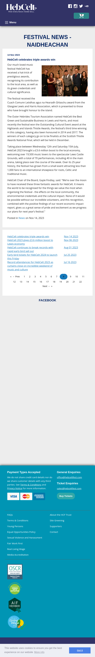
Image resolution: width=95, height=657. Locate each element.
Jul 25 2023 (70, 255)
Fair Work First (15, 543)
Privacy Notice (14, 488)
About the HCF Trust (60, 514)
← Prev (16, 276)
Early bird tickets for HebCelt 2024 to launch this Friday (32, 256)
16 (41, 281)
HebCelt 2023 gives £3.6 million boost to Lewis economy (30, 242)
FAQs (10, 514)
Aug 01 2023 (71, 247)
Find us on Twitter (81, 6)
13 (21, 281)
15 (34, 281)
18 (54, 281)
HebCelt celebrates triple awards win (28, 236)
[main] (47, 139)
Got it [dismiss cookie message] (80, 650)
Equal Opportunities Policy (21, 531)
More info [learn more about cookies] (39, 652)
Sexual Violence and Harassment (24, 537)
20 (67, 281)
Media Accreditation (18, 554)
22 (80, 281)
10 (76, 276)
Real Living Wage (16, 549)
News (22, 218)
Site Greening (57, 520)
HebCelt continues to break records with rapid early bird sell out (30, 249)
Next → (46, 286)
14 (27, 281)
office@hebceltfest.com (69, 477)
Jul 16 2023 (70, 262)
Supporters (56, 526)
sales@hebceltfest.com (69, 488)
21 (74, 281)
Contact (54, 531)
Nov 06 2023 (71, 240)
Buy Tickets (65, 495)
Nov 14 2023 (71, 236)
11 (83, 276)
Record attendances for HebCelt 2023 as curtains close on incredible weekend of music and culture (30, 266)
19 (60, 281)
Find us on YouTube (86, 6)
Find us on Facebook (70, 6)
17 (47, 281)
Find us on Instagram (75, 6)
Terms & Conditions (30, 484)
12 (14, 281)
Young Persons (15, 526)
